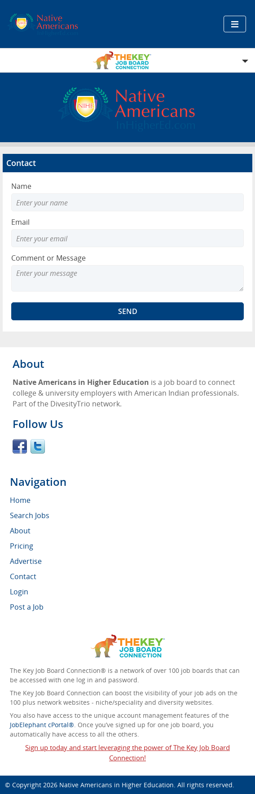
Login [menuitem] (19, 592)
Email (20, 222)
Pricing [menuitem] (21, 546)
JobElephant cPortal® (42, 724)
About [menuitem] (20, 531)
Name (21, 186)
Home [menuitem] (20, 500)
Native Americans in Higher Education (116, 785)
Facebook (20, 446)
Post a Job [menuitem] (27, 607)
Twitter (38, 446)
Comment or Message (48, 258)
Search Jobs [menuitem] (29, 515)
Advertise (26, 561)
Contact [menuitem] (23, 576)
